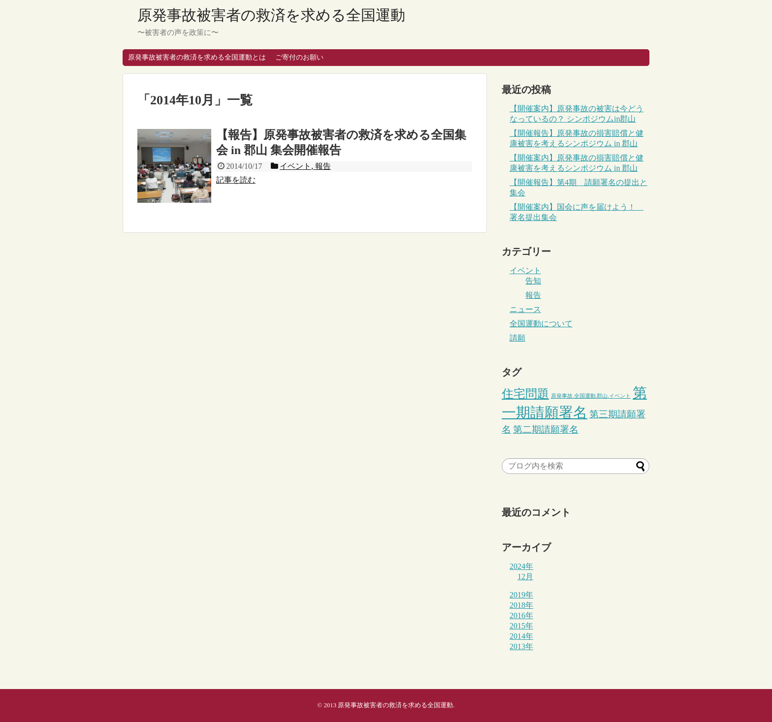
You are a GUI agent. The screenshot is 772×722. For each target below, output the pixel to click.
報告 (533, 295)
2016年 (521, 615)
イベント (525, 270)
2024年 (521, 566)
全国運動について (541, 323)
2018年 (521, 605)
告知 (533, 281)
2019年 (521, 595)
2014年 (521, 636)
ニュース (525, 309)
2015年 (521, 626)
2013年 (521, 646)
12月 (525, 576)
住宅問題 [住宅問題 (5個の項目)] (525, 393)
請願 (517, 338)
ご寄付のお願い (299, 57)
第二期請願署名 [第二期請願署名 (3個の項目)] (546, 429)
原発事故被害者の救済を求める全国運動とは (197, 57)
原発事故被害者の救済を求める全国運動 (271, 15)
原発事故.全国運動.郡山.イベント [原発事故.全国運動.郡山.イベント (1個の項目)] (591, 396)
